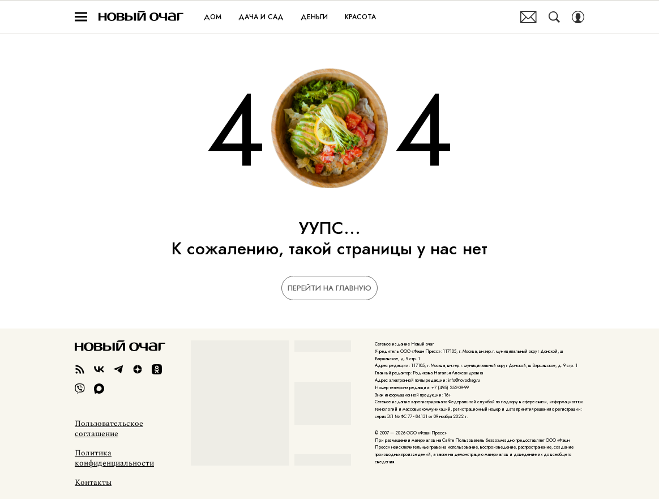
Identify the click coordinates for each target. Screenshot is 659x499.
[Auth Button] (578, 17)
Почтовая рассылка (528, 17)
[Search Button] (554, 17)
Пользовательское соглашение (109, 429)
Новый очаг (141, 17)
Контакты (93, 482)
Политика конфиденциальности (114, 458)
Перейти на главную (329, 288)
